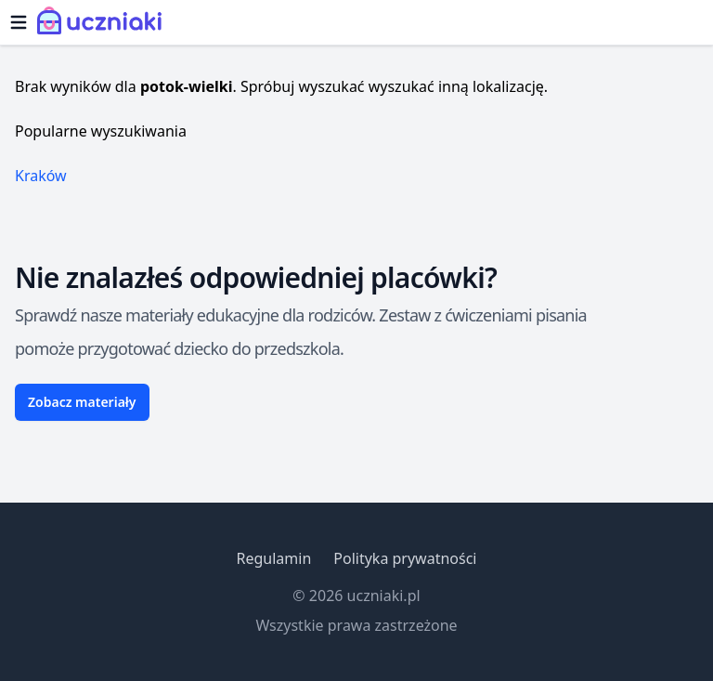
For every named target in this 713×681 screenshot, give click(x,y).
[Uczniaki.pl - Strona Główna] (103, 22)
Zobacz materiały (82, 402)
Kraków (41, 175)
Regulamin (273, 558)
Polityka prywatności (404, 558)
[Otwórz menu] (18, 22)
